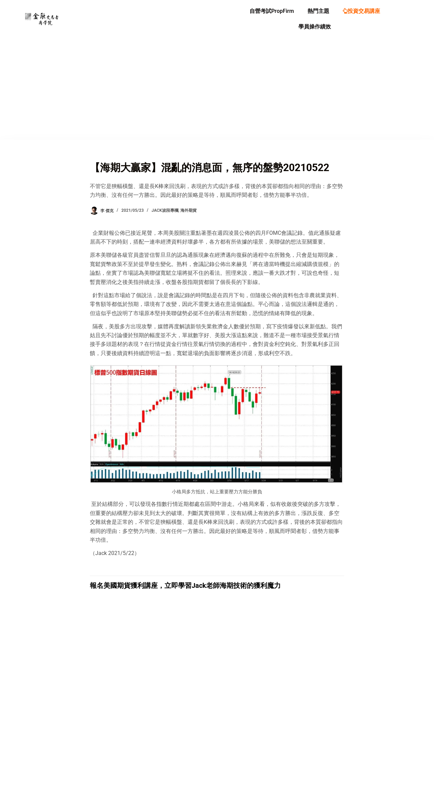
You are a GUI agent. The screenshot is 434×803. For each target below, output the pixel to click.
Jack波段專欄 (165, 210)
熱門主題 (318, 11)
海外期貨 (188, 210)
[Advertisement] (217, 88)
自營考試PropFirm (272, 11)
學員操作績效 (314, 26)
